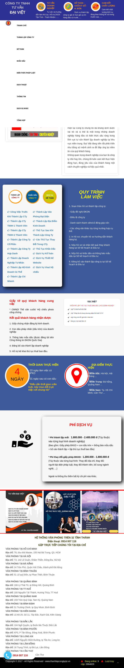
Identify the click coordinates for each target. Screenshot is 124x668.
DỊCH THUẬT (22, 85)
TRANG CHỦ (22, 25)
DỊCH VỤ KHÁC (23, 108)
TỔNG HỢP (21, 120)
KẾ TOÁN (20, 49)
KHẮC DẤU (21, 61)
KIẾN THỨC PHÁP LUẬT (26, 73)
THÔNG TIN (21, 97)
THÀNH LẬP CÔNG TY (25, 37)
